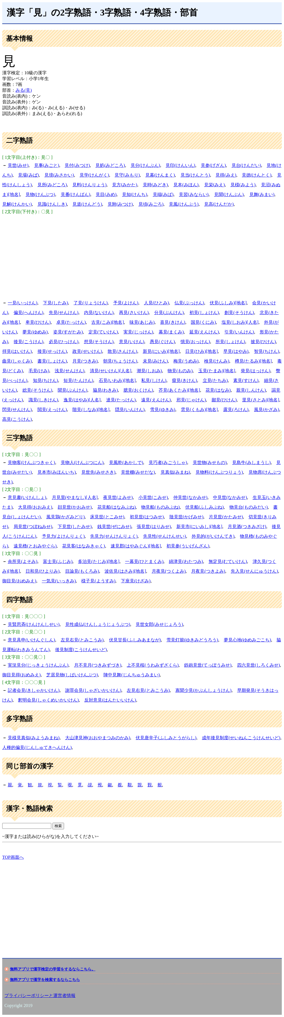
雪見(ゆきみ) (162, 409)
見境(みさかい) (59, 175)
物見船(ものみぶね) (160, 507)
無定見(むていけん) (228, 561)
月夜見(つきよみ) (208, 571)
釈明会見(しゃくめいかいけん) (48, 700)
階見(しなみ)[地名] (90, 409)
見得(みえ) (225, 175)
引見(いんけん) (239, 332)
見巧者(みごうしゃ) (168, 462)
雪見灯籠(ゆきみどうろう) (192, 640)
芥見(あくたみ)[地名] (179, 390)
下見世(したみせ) (75, 526)
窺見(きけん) (184, 380)
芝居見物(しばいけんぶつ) (72, 674)
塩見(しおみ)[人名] (240, 322)
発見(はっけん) (255, 370)
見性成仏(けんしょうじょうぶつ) (97, 624)
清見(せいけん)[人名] (110, 370)
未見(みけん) (155, 361)
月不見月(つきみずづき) (97, 665)
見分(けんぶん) (145, 165)
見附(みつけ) (120, 204)
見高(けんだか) (219, 204)
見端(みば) (163, 194)
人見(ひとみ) (156, 302)
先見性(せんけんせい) (164, 536)
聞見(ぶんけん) (72, 390)
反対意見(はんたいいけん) (110, 700)
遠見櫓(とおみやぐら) (35, 546)
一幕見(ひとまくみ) (144, 561)
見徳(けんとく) (257, 175)
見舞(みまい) (262, 194)
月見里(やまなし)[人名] (75, 497)
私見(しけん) (153, 380)
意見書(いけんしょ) (27, 497)
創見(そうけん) (239, 312)
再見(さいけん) (134, 312)
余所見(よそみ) (22, 561)
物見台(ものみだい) (248, 507)
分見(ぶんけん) (169, 312)
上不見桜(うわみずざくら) (153, 665)
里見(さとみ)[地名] (260, 399)
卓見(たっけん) (71, 322)
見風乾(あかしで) (126, 462)
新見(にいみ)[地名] (161, 351)
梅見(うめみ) (186, 361)
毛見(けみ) (39, 370)
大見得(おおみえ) (35, 507)
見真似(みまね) (175, 472)
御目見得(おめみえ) (21, 674)
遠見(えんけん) (156, 399)
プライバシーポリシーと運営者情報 (39, 995)
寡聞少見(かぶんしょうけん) (203, 690)
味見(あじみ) (142, 322)
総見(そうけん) (37, 390)
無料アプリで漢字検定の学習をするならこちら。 (52, 969)
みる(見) (24, 90)
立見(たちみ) (215, 380)
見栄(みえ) (214, 184)
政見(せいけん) (87, 351)
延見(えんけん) (204, 332)
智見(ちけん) (266, 351)
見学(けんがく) (94, 175)
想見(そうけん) (99, 341)
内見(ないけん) (99, 312)
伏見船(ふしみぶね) (204, 507)
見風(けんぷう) (184, 204)
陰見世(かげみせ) (186, 516)
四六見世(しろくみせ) (258, 665)
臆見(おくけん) (138, 390)
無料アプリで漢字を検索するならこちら (45, 979)
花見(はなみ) (218, 390)
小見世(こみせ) (153, 497)
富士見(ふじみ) (58, 561)
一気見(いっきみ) (59, 580)
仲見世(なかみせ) (190, 497)
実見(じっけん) (138, 332)
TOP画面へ (13, 857)
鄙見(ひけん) (224, 399)
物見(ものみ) (180, 370)
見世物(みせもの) (210, 462)
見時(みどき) (155, 184)
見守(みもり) (127, 175)
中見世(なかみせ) (230, 497)
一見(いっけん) (22, 302)
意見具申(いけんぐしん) (31, 640)
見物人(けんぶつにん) (82, 462)
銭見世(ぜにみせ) (114, 526)
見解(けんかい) (17, 204)
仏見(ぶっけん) (189, 302)
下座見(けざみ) (136, 580)
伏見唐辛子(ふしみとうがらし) (166, 737)
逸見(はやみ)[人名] (82, 399)
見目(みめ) (106, 194)
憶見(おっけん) (195, 341)
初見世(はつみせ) (147, 516)
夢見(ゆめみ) (35, 332)
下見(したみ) (55, 302)
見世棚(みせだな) (138, 472)
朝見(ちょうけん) (120, 361)
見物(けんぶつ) (40, 194)
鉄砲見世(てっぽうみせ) (208, 665)
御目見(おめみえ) (19, 580)
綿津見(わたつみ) (186, 561)
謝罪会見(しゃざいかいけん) (93, 690)
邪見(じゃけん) (191, 399)
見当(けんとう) (195, 175)
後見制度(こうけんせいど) (81, 649)
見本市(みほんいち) (56, 472)
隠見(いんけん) (130, 409)
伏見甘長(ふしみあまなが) (135, 640)
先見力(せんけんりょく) (114, 536)
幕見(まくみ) (171, 332)
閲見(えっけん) (52, 409)
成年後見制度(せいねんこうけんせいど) (241, 737)
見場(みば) (28, 175)
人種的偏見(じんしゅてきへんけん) (37, 747)
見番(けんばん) (75, 194)
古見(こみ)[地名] (107, 322)
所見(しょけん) (230, 341)
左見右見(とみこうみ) (82, 640)
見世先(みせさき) (98, 472)
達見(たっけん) (121, 399)
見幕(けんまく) (160, 175)
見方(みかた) (124, 184)
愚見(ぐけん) (162, 341)
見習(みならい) (194, 194)
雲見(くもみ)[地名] (199, 409)
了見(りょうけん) (90, 302)
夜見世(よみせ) (118, 497)
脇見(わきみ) (105, 390)
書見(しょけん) (52, 361)
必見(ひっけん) (63, 341)
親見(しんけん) (251, 390)
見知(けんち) (134, 194)
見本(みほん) (186, 184)
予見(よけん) (125, 302)
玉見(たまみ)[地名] (216, 370)
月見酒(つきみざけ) (247, 526)
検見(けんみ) (216, 361)
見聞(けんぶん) (229, 194)
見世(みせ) (18, 165)
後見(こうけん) (28, 341)
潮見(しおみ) (149, 370)
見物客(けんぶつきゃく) (31, 462)
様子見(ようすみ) (98, 580)
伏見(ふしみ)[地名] (228, 302)
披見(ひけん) (263, 341)
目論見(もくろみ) (82, 571)
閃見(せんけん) (17, 409)
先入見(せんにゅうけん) (254, 571)
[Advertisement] (142, 256)
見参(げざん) (213, 165)
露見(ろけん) (235, 409)
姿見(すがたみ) (68, 332)
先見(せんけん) (63, 312)
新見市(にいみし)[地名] (199, 526)
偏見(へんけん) (28, 312)
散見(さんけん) (122, 351)
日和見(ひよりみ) (43, 571)
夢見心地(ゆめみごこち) (247, 640)
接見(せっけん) (52, 351)
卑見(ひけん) (38, 322)
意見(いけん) (131, 341)
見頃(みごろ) (151, 204)
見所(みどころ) (52, 184)
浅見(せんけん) (69, 370)
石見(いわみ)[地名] (117, 380)
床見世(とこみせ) (107, 516)
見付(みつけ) (77, 165)
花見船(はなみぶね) (116, 507)
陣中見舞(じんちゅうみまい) (131, 674)
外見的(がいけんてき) (213, 536)
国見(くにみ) (203, 322)
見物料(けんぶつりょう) (219, 472)
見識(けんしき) (52, 204)
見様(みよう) (243, 184)
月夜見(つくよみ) (169, 571)
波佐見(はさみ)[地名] (125, 571)
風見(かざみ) (266, 409)
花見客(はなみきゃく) (83, 546)
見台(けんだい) (246, 165)
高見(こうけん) (17, 419)
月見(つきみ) (85, 361)
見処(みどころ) (110, 165)
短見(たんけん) (78, 380)
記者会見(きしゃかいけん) (34, 690)
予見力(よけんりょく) (63, 536)
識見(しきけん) (43, 399)
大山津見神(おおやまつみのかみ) (97, 737)
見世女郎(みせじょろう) (159, 624)
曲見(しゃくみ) (17, 361)
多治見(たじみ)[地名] (98, 561)
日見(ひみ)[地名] (201, 351)
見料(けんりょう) (89, 184)
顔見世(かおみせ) (75, 507)
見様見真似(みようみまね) (34, 737)
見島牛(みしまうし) (251, 462)
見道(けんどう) (87, 204)
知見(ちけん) (45, 380)
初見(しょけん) (204, 312)
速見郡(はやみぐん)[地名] (136, 546)
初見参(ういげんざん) (187, 546)
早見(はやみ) (235, 351)
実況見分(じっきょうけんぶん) (38, 665)
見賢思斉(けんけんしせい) (34, 624)
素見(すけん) (245, 380)
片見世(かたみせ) (226, 516)
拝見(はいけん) (17, 351)
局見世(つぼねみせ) (33, 526)
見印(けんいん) (180, 165)
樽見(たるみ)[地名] (253, 361)
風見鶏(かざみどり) (65, 516)
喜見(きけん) (172, 322)
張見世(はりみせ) (154, 526)
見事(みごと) (46, 165)
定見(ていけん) (103, 332)
